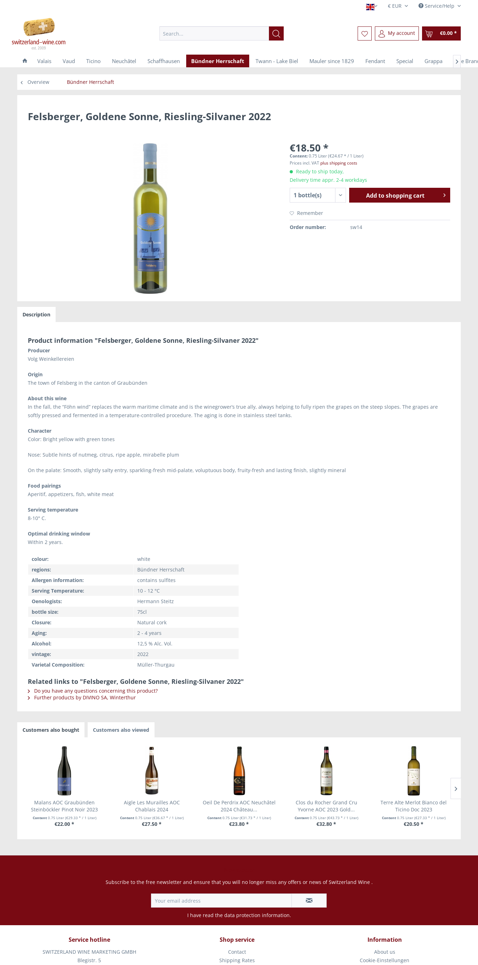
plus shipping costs (338, 163)
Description (36, 314)
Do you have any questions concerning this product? (93, 690)
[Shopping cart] (441, 33)
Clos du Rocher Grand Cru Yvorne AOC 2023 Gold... (326, 806)
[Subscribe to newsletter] (309, 900)
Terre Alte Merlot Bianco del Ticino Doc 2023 (413, 806)
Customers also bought (51, 729)
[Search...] (221, 33)
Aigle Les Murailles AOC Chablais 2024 (152, 806)
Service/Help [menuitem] (437, 5)
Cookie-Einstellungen (384, 960)
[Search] (276, 33)
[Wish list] (365, 33)
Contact (237, 951)
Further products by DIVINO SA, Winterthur (82, 697)
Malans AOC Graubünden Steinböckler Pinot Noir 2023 (64, 806)
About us (384, 951)
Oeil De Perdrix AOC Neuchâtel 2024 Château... (239, 806)
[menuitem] (221, 33)
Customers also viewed (121, 729)
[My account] (397, 33)
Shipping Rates (237, 960)
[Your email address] (221, 900)
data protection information (257, 915)
